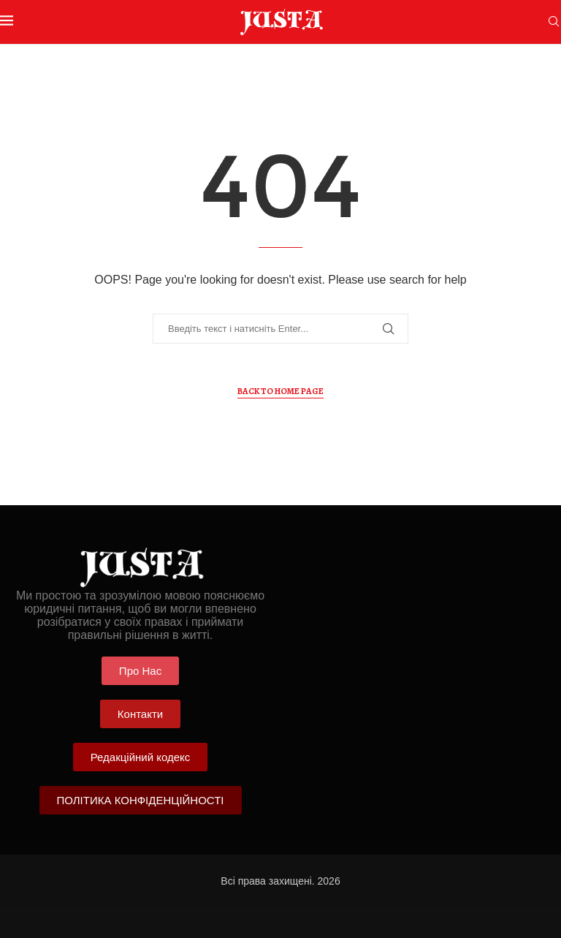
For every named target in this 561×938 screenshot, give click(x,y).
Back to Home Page (280, 391)
